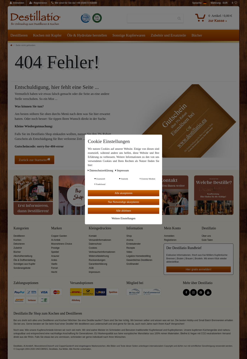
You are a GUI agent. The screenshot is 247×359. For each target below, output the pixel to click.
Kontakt (92, 236)
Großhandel (132, 264)
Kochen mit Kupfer (47, 35)
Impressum (94, 272)
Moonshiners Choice (61, 243)
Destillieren (19, 35)
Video (129, 252)
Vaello (54, 264)
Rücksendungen (97, 260)
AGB (91, 268)
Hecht (54, 272)
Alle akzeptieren (123, 193)
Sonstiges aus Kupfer (24, 264)
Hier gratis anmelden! (198, 269)
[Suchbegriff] (151, 18)
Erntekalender (133, 243)
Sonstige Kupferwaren (128, 35)
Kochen (17, 240)
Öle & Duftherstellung (24, 260)
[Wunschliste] (234, 3)
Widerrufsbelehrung (99, 256)
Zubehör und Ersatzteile (168, 35)
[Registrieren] (38, 3)
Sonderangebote (22, 268)
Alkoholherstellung (23, 256)
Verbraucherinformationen (102, 252)
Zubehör (18, 248)
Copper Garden (59, 236)
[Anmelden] (17, 3)
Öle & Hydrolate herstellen (87, 35)
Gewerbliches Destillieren (139, 260)
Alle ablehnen (123, 210)
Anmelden (169, 236)
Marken (56, 228)
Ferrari (54, 268)
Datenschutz (95, 243)
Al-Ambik (55, 240)
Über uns (206, 236)
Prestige (55, 248)
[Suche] (179, 18)
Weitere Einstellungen (123, 218)
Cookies (93, 248)
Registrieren (170, 240)
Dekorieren (19, 243)
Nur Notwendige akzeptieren (123, 201)
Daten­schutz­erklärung (101, 170)
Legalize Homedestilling (138, 256)
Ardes (54, 260)
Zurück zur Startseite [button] (34, 160)
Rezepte (130, 248)
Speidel (55, 252)
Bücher (196, 35)
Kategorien (21, 228)
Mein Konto (172, 228)
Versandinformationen (100, 240)
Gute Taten (207, 240)
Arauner (55, 256)
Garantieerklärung (98, 264)
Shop (129, 236)
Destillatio (209, 228)
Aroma (129, 240)
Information (134, 228)
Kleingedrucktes (100, 228)
